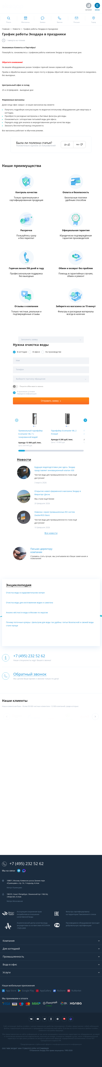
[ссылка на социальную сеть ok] (51, 1019)
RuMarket (76, 990)
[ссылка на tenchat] (64, 1019)
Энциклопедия (18, 585)
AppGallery (45, 990)
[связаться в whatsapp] (42, 20)
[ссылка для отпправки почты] (76, 20)
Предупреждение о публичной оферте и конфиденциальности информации (51, 1044)
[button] (85, 420)
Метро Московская (15, 901)
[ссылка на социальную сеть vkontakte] (31, 1019)
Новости (24, 460)
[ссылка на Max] (70, 1019)
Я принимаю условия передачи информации (26, 393)
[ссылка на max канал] (24, 870)
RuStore (61, 990)
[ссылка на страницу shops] (25, 19)
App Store (11, 990)
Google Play (28, 990)
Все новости (51, 533)
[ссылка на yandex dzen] (57, 1019)
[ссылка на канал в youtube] (38, 1019)
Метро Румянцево (14, 888)
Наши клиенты (14, 701)
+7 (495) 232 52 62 (23, 863)
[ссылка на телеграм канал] (18, 871)
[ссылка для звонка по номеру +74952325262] (59, 20)
